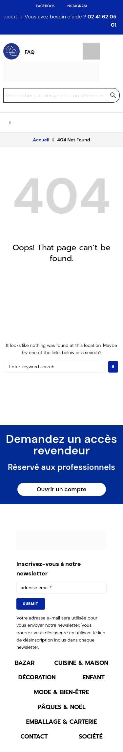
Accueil (41, 140)
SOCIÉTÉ (10, 17)
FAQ (30, 52)
